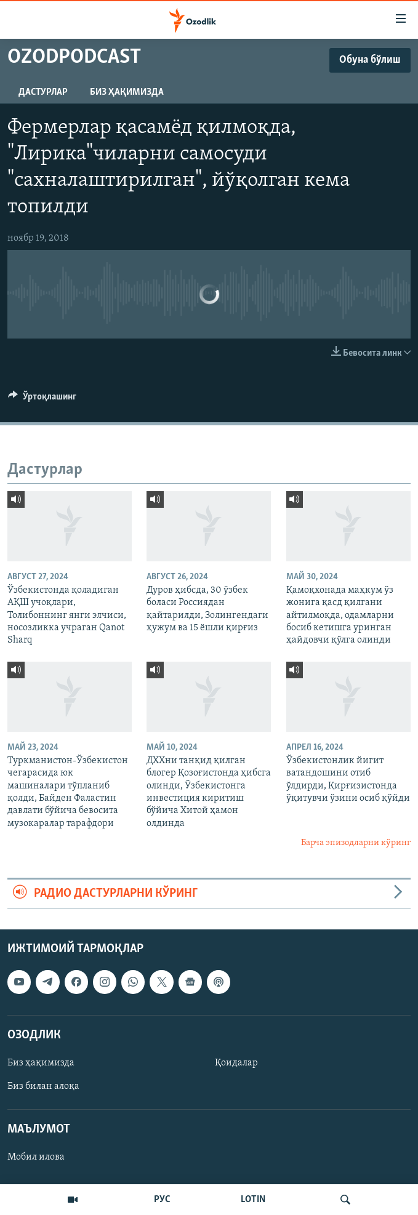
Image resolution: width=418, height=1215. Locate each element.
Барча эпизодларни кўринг (356, 843)
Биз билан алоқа (43, 1086)
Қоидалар (236, 1063)
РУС (162, 1200)
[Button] (42, 399)
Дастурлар (43, 92)
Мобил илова (36, 1157)
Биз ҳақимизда (127, 92)
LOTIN (253, 1200)
